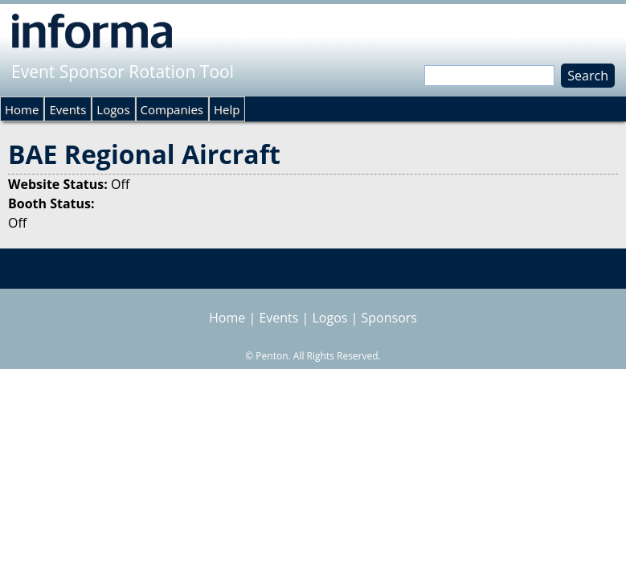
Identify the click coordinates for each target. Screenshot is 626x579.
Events (67, 109)
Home (22, 109)
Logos (112, 109)
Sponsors (389, 317)
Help (226, 109)
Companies (172, 109)
